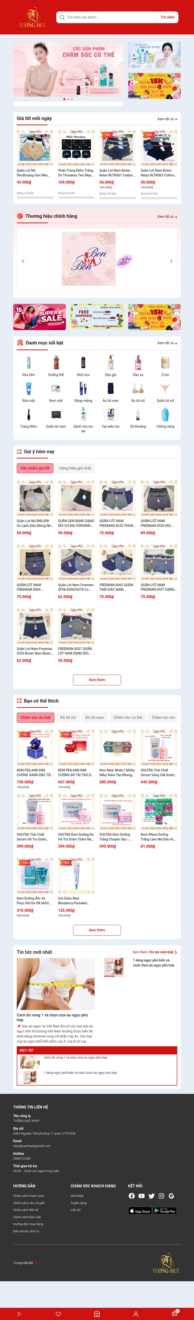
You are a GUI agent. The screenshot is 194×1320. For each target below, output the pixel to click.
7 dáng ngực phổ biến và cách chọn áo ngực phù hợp (80, 1073)
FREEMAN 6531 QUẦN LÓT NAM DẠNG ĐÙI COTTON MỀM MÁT (75, 651)
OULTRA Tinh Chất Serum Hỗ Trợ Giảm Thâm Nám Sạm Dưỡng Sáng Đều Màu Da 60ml (34, 837)
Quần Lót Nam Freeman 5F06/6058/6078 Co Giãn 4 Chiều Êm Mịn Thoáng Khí (76, 587)
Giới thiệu (77, 1196)
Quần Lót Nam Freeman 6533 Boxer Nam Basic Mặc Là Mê (34, 651)
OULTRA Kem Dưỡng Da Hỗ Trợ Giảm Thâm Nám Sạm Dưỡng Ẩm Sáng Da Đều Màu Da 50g (76, 837)
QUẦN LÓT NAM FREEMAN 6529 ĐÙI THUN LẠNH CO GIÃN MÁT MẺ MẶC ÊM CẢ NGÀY (157, 523)
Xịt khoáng (138, 426)
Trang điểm (28, 426)
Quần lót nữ (165, 401)
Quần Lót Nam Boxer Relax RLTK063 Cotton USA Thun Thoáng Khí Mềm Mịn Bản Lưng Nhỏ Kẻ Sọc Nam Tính (159, 173)
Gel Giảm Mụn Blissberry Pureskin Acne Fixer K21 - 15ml (74, 900)
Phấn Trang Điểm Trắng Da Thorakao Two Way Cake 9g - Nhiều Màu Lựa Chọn (75, 173)
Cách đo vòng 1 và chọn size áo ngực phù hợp (75, 1057)
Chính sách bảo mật (27, 1217)
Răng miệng (83, 401)
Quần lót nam (56, 426)
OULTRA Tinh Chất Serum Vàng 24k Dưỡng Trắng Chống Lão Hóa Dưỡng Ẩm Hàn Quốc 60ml (158, 772)
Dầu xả (138, 375)
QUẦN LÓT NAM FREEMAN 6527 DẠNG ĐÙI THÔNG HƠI (157, 587)
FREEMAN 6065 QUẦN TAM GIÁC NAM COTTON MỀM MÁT (116, 587)
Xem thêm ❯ (155, 952)
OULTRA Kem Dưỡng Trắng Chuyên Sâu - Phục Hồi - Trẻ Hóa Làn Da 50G (116, 837)
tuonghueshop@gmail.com (32, 1146)
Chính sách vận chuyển (29, 1203)
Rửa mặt (28, 401)
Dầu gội (110, 375)
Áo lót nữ (138, 401)
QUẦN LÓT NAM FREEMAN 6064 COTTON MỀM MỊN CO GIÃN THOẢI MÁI (34, 587)
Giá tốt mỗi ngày (34, 118)
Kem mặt (56, 401)
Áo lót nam (111, 401)
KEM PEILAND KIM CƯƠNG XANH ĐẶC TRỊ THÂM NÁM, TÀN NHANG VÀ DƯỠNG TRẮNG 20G (34, 772)
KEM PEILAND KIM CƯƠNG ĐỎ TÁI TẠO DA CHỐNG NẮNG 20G (75, 772)
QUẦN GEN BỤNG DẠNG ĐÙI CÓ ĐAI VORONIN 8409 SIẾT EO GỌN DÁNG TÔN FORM (76, 523)
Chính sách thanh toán (28, 1196)
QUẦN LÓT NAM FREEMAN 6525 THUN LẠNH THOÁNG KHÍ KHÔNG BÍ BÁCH (116, 523)
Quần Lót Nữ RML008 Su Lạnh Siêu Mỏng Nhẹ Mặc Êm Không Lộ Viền (34, 523)
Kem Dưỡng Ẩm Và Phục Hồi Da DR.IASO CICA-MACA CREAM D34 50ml (33, 900)
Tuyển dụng (79, 1203)
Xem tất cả (167, 119)
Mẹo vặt (27, 1050)
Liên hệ (76, 1210)
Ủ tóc (165, 375)
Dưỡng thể (56, 375)
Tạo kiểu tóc (111, 426)
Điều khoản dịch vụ (26, 1231)
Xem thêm (97, 680)
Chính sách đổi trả (25, 1210)
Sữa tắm (28, 375)
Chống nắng (165, 426)
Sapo (37, 1263)
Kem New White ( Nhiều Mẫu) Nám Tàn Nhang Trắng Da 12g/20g (117, 772)
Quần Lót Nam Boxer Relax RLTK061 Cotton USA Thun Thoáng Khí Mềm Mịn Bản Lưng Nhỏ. (116, 173)
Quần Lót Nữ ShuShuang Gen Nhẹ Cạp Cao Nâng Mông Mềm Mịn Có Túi (32, 173)
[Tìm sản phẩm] (117, 17)
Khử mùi (83, 375)
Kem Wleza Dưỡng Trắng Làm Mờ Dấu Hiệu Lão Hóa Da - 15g (159, 837)
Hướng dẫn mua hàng (28, 1224)
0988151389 (22, 1158)
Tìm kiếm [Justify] (168, 17)
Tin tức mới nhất (34, 952)
